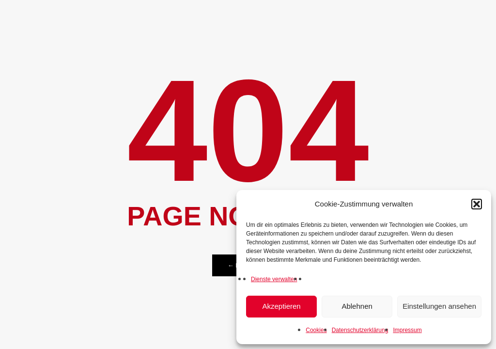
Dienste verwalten (274, 279)
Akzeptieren (281, 306)
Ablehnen (356, 306)
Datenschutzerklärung (360, 330)
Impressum (407, 330)
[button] (476, 204)
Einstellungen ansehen (439, 306)
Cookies (316, 330)
